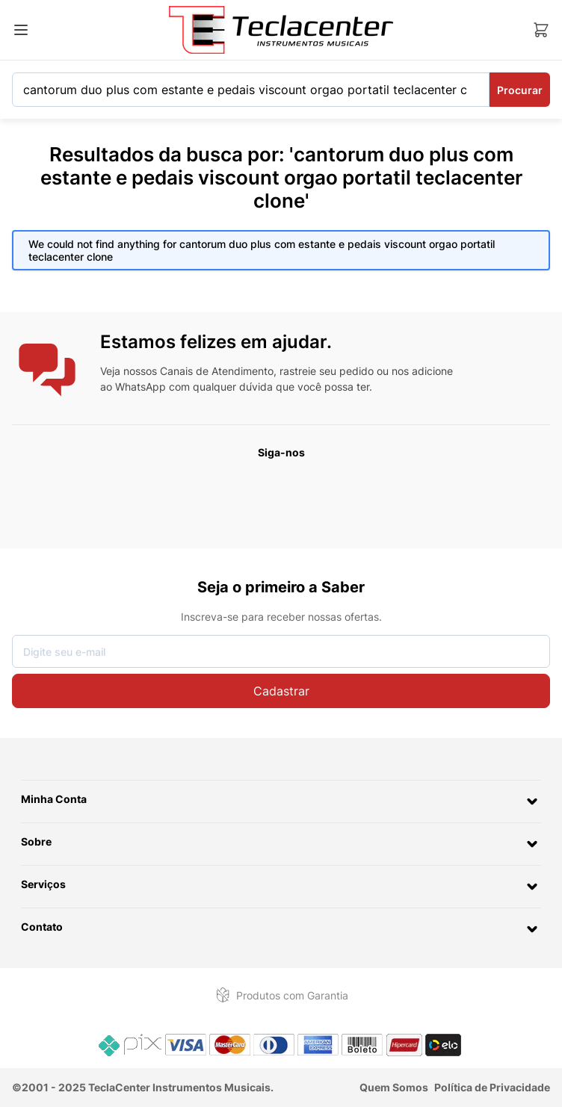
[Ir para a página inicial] (281, 30)
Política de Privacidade (492, 1087)
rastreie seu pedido (327, 371)
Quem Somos (393, 1087)
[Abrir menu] (21, 30)
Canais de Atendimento (217, 371)
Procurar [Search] (520, 90)
